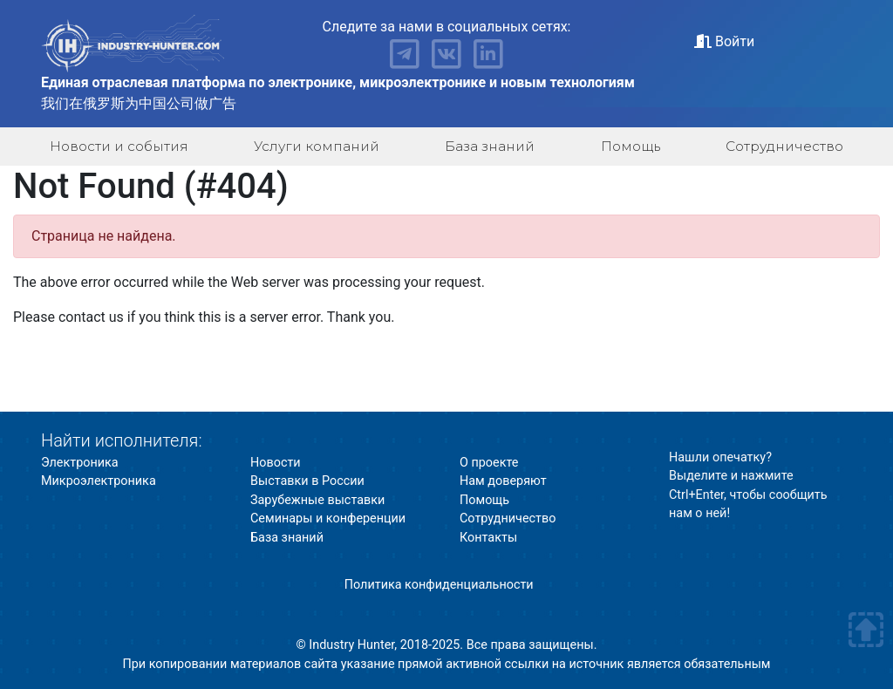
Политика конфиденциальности (439, 584)
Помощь (630, 146)
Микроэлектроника (98, 481)
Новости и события (119, 146)
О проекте (489, 462)
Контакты (488, 537)
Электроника (80, 462)
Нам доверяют (503, 481)
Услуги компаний (316, 146)
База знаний (490, 146)
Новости (275, 462)
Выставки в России (307, 481)
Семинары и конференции (328, 518)
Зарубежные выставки (317, 500)
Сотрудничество (784, 146)
